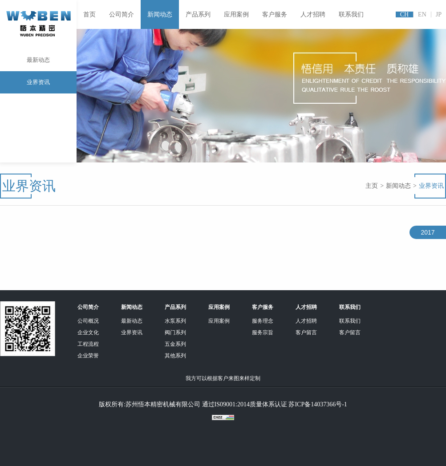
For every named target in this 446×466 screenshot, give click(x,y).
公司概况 (88, 321)
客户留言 (306, 332)
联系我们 (351, 14)
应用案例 (236, 14)
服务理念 (262, 321)
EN (422, 14)
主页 (371, 185)
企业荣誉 (88, 356)
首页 (89, 14)
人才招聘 (312, 14)
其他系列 (175, 356)
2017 (427, 232)
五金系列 (175, 344)
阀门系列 (175, 332)
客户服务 (274, 14)
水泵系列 (175, 321)
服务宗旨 (262, 332)
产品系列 (198, 14)
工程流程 (88, 344)
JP (439, 14)
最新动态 (38, 64)
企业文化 (88, 332)
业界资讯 (38, 82)
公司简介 (121, 14)
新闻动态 (159, 14)
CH (404, 14)
